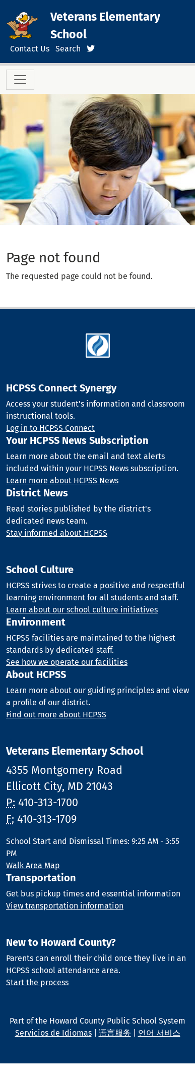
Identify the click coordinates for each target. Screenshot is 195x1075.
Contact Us (29, 48)
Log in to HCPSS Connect (50, 428)
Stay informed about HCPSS (56, 533)
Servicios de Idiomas (53, 1033)
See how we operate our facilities (66, 662)
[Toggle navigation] (20, 80)
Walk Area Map (33, 865)
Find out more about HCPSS (56, 714)
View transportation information (64, 906)
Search (68, 48)
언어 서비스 (159, 1033)
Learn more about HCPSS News (62, 480)
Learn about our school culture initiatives (82, 609)
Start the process (37, 982)
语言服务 (115, 1033)
